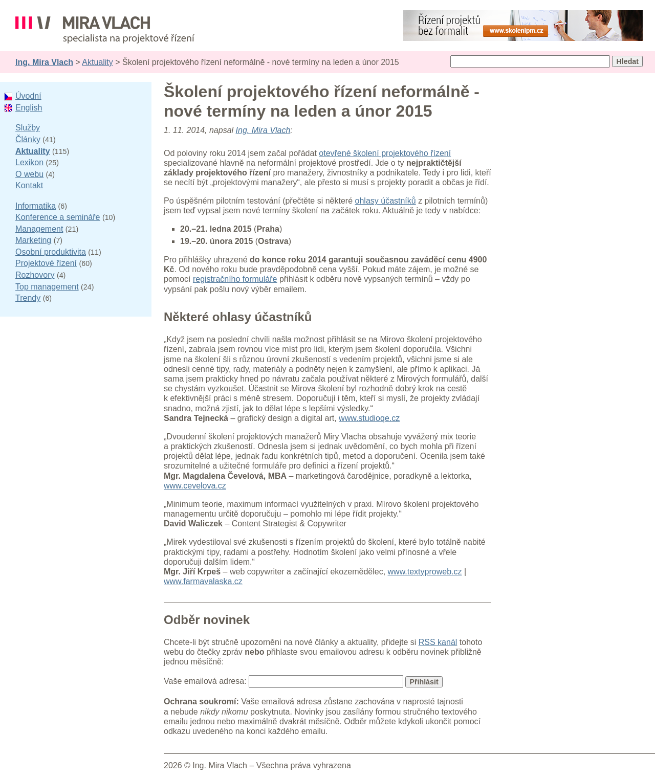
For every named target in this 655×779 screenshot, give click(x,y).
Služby (27, 127)
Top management (47, 286)
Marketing (33, 240)
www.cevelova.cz (195, 485)
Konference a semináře (57, 217)
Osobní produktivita (50, 252)
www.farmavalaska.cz (203, 581)
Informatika (35, 206)
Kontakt (29, 185)
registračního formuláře (235, 279)
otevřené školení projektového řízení (385, 153)
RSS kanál (438, 642)
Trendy (27, 298)
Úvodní (28, 96)
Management (39, 229)
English (28, 107)
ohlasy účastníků (385, 200)
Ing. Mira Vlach (44, 62)
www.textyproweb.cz (425, 571)
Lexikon (29, 162)
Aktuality (97, 62)
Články (27, 139)
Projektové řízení (46, 263)
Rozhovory (34, 275)
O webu (29, 174)
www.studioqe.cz (369, 418)
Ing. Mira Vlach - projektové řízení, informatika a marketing (104, 29)
